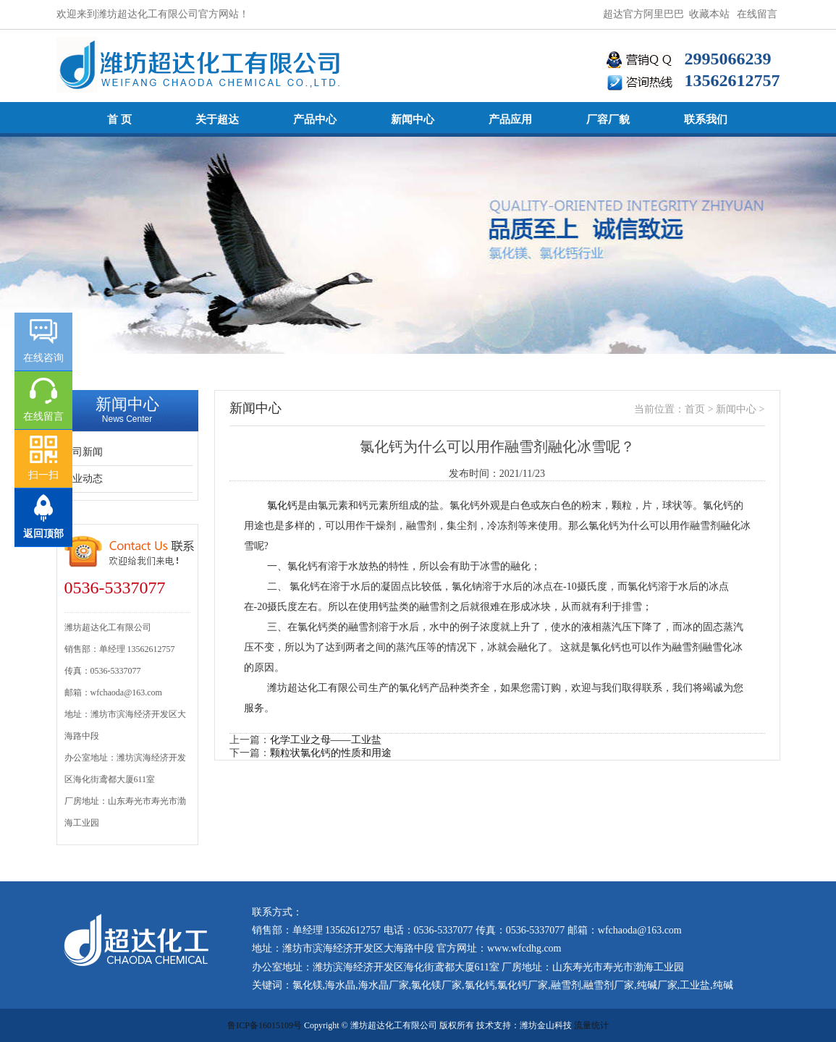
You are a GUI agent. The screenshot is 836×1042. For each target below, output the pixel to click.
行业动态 (82, 478)
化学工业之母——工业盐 (325, 739)
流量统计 (591, 1025)
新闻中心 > (740, 409)
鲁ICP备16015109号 (264, 1025)
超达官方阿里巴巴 (643, 14)
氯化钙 (282, 505)
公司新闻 (82, 451)
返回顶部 (43, 533)
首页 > (700, 409)
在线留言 (757, 14)
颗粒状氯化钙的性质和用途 (331, 752)
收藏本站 (709, 14)
